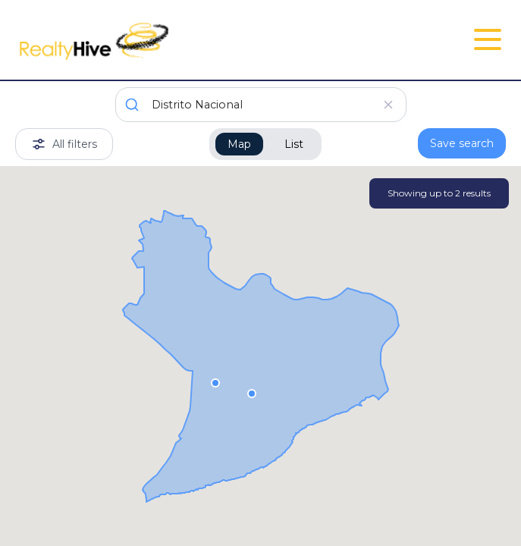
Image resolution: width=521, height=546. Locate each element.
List (293, 144)
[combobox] (260, 104)
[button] (215, 382)
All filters (64, 144)
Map (239, 144)
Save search (462, 143)
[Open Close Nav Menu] (487, 39)
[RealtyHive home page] (178, 39)
